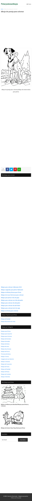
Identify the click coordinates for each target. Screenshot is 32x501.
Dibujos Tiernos (5, 356)
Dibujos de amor (5, 346)
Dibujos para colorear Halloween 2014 (11, 287)
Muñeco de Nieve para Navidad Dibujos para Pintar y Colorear (15, 405)
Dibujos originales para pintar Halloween (12, 290)
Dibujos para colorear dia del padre (10, 303)
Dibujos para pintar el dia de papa (10, 297)
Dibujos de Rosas (5, 371)
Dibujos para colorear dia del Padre (10, 305)
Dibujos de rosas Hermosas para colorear (12, 295)
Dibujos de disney (5, 344)
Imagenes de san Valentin (7, 359)
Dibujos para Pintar (6, 331)
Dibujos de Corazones (6, 364)
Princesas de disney (6, 354)
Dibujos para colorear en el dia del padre (12, 300)
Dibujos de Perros (5, 351)
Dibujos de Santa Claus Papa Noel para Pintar (13, 428)
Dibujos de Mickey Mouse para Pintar (11, 292)
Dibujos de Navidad (5, 319)
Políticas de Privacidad (16, 498)
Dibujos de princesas (6, 349)
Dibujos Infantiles (5, 376)
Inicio (2, 9)
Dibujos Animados (5, 341)
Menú (29, 4)
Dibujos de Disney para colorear (9, 311)
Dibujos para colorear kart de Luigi (10, 308)
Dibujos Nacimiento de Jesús (8, 321)
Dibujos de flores (5, 366)
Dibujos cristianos (5, 361)
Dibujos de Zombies (6, 374)
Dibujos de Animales (6, 339)
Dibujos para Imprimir (6, 334)
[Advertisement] (16, 30)
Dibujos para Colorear (6, 336)
